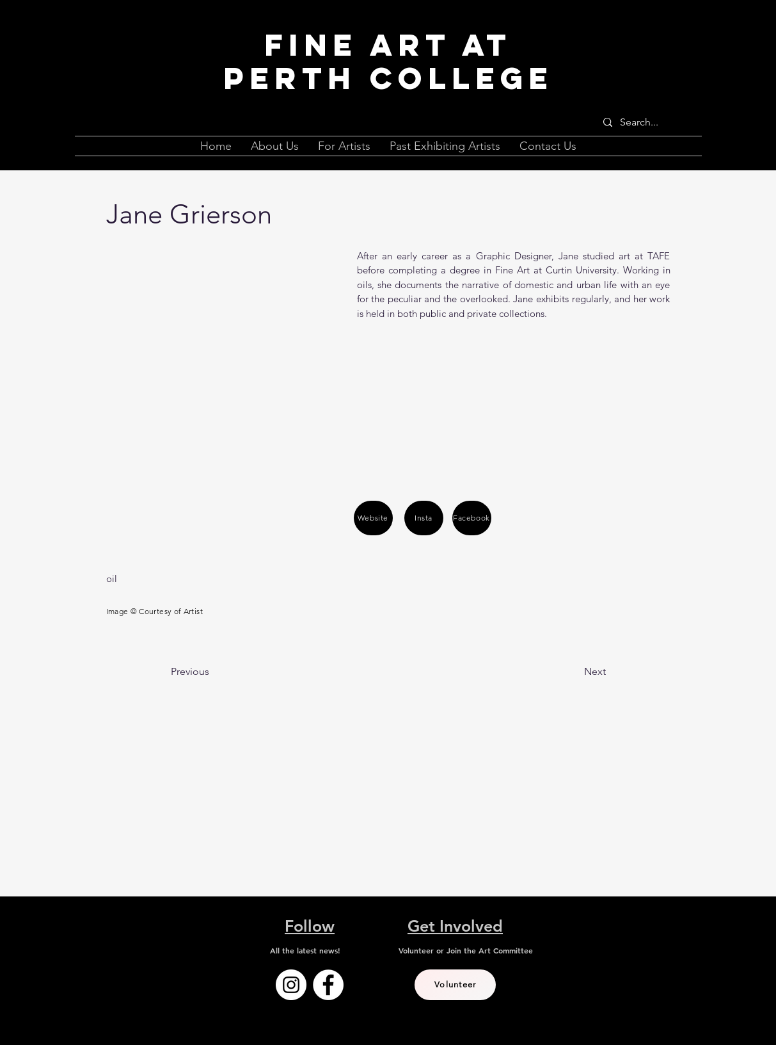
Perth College (388, 78)
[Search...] (647, 122)
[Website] (373, 518)
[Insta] (423, 518)
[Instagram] (291, 984)
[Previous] (213, 672)
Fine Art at (388, 45)
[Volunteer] (455, 984)
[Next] (574, 672)
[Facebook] (471, 518)
